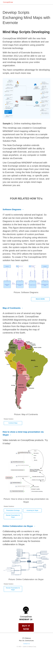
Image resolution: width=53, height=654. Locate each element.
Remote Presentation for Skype (13, 516)
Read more (40, 299)
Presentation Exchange (13, 510)
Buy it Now (26, 627)
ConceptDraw (8, 2)
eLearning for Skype (32, 510)
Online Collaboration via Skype (18, 526)
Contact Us (26, 643)
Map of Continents (12, 308)
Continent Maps (12, 423)
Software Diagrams (12, 209)
